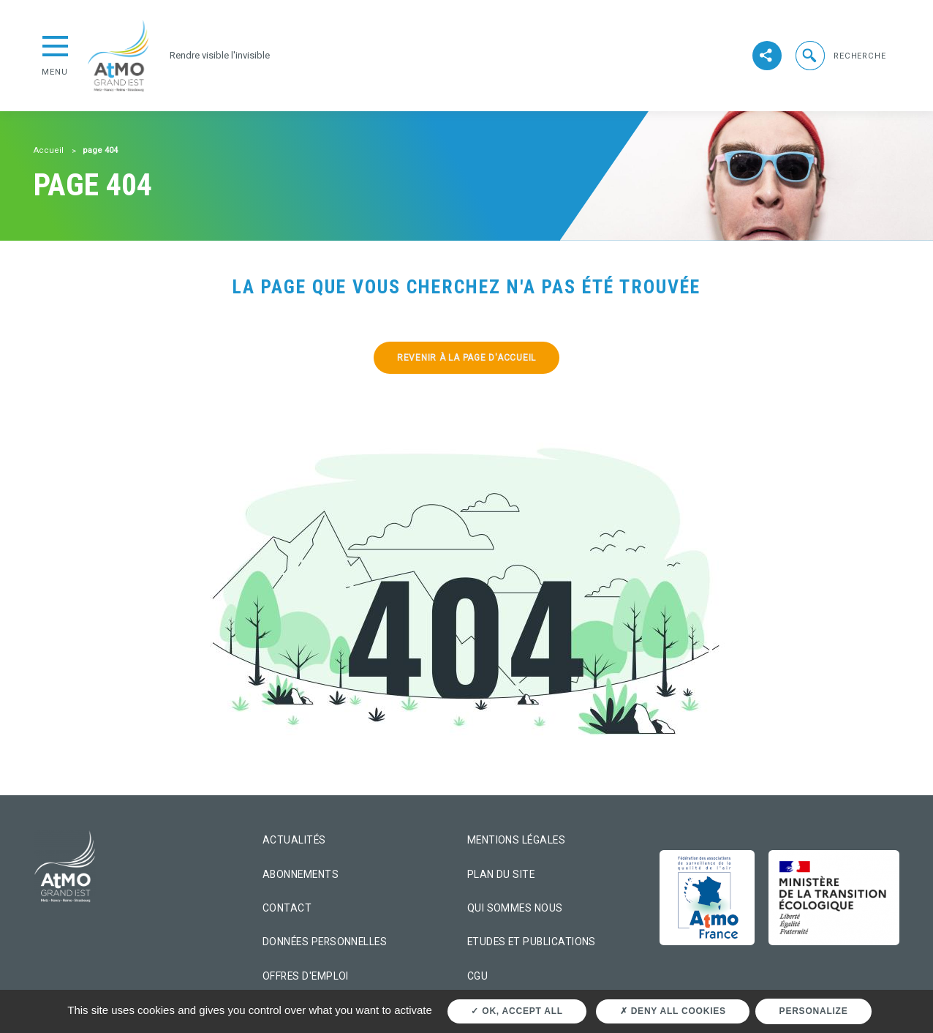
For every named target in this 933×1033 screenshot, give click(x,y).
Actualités (294, 840)
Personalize (813, 1011)
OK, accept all (516, 1011)
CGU (477, 976)
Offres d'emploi (305, 976)
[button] (839, 56)
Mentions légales (516, 840)
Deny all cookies (673, 1011)
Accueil (49, 150)
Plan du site (501, 874)
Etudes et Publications (531, 941)
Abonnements (300, 874)
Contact (286, 908)
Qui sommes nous (515, 908)
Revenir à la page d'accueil (466, 358)
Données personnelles (324, 941)
